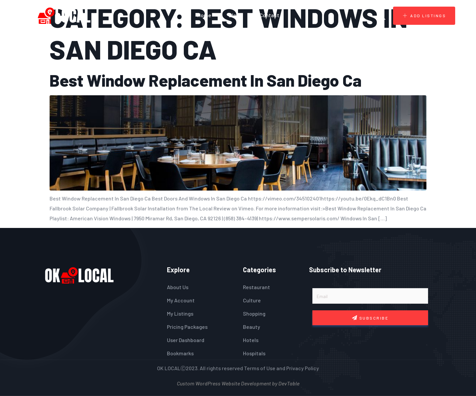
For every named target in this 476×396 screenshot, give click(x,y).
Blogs (235, 15)
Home (204, 15)
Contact (269, 15)
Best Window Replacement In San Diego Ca (206, 80)
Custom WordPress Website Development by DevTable (238, 382)
